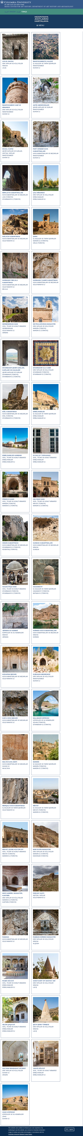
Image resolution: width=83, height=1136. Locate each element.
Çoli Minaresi (39, 193)
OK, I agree (69, 1129)
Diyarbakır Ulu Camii (42, 368)
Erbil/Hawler (39, 411)
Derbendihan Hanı (10, 324)
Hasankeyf (37, 587)
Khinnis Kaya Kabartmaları (45, 630)
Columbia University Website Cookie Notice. (20, 1134)
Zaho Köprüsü (8, 1112)
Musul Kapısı (7, 149)
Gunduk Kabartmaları (43, 543)
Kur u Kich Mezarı (10, 718)
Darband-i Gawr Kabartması (45, 280)
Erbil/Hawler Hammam (12, 455)
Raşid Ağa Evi (8, 981)
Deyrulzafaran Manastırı (44, 324)
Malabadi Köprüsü (41, 718)
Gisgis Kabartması (10, 543)
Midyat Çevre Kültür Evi (12, 849)
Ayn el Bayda (7, 61)
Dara (35, 236)
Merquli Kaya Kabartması (13, 805)
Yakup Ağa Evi (39, 1068)
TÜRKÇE (24, 12)
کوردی (18, 12)
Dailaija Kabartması (11, 236)
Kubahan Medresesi (41, 674)
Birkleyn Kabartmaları (12, 193)
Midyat (36, 805)
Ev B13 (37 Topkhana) (41, 455)
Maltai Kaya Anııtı (9, 762)
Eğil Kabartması (9, 411)
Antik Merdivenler (41, 105)
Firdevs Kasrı (8, 499)
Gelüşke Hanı (39, 499)
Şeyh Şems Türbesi (41, 1024)
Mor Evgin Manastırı (42, 849)
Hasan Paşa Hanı (9, 587)
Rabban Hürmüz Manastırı (44, 937)
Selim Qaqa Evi (8, 1024)
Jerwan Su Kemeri (10, 630)
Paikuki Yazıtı (38, 893)
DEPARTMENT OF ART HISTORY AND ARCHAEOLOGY (52, 7)
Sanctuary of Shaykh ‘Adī (44, 981)
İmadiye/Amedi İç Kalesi (43, 61)
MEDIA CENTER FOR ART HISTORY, (18, 7)
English (13, 12)
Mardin (36, 762)
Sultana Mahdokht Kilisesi (14, 1068)
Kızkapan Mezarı (9, 674)
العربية (7, 12)
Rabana (5, 937)
